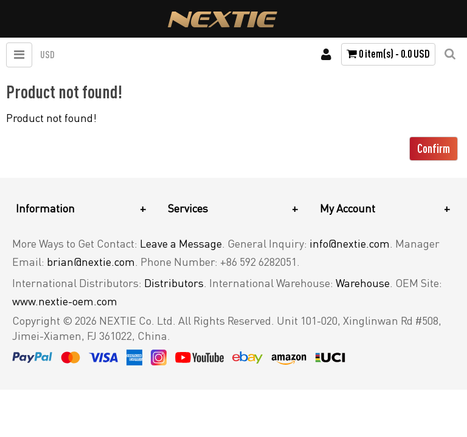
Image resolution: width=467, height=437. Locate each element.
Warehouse (363, 283)
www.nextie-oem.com (64, 301)
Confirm (433, 148)
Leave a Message (181, 243)
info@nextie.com (350, 243)
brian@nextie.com (91, 261)
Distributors (174, 283)
